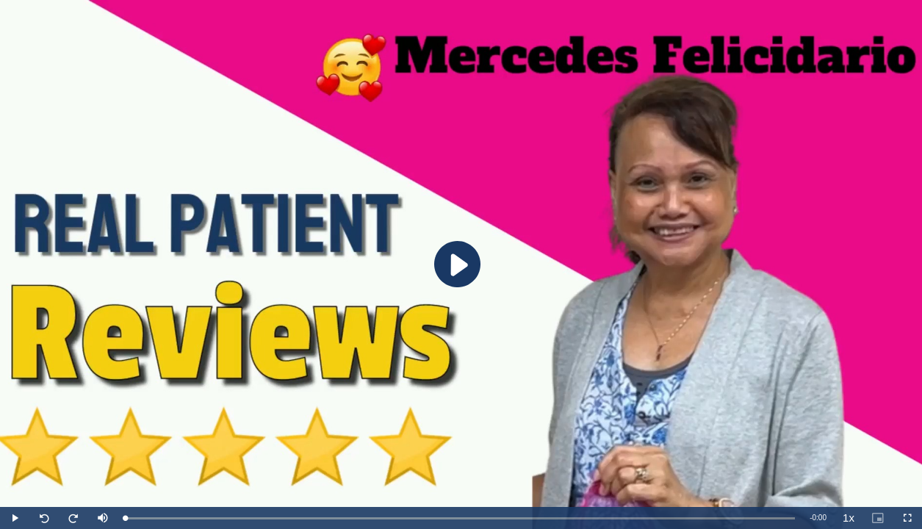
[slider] (460, 518)
